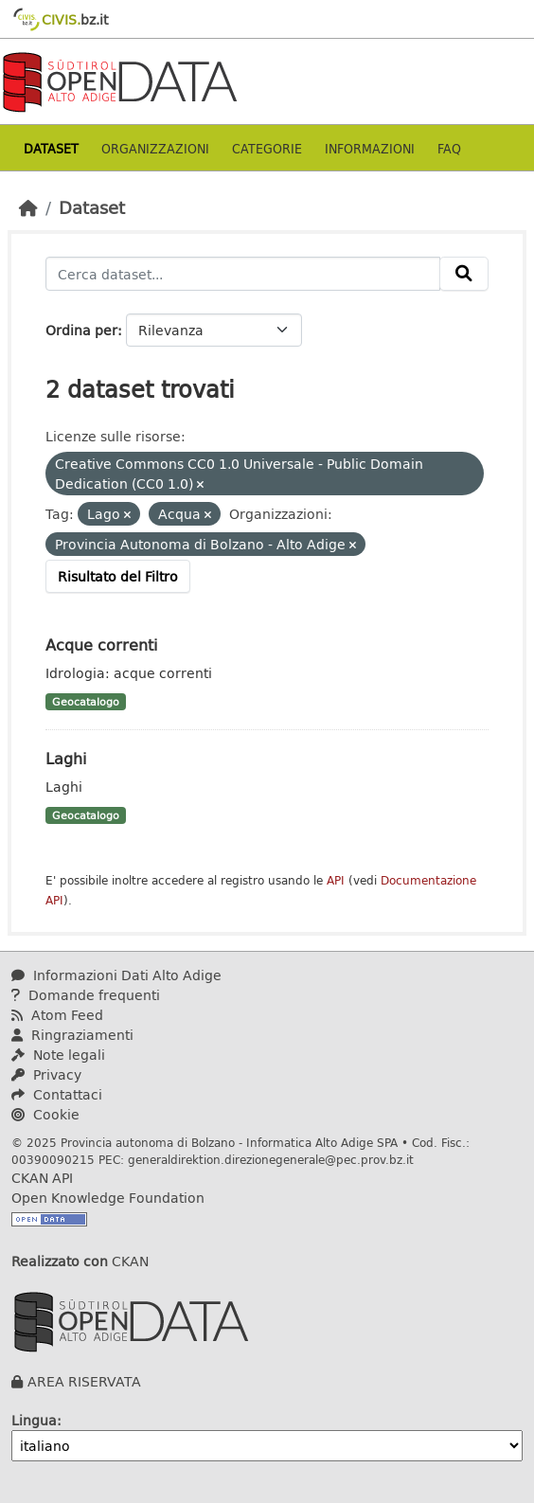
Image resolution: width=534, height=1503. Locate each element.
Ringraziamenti (72, 1035)
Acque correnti (101, 644)
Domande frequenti (85, 995)
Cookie (45, 1114)
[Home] (28, 207)
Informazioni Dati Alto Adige (116, 975)
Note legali (58, 1055)
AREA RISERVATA (84, 1381)
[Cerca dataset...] (242, 274)
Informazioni (370, 148)
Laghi (65, 758)
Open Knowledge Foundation (108, 1198)
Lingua (34, 1420)
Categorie (267, 148)
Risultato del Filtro (118, 576)
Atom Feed (57, 1015)
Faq (449, 148)
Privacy (46, 1074)
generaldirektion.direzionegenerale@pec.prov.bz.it (271, 1159)
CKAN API (42, 1178)
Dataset (51, 148)
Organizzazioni (155, 148)
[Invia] (464, 274)
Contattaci (56, 1094)
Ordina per (81, 330)
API (336, 880)
